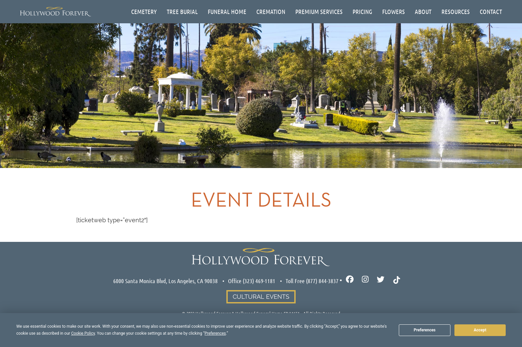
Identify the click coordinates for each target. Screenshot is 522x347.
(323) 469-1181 (259, 280)
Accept (480, 330)
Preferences (425, 330)
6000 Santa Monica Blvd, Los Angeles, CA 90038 (165, 280)
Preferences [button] (215, 333)
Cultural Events (261, 296)
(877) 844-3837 (322, 280)
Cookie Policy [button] (83, 333)
